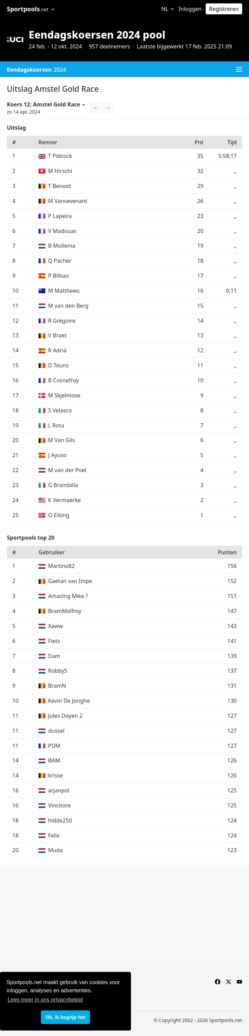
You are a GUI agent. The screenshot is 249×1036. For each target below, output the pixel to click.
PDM (54, 745)
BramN (57, 685)
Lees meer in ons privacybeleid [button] (45, 1000)
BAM (54, 760)
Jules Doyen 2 (65, 715)
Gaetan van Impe (70, 581)
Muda (55, 850)
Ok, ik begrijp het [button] (66, 1017)
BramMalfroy (65, 611)
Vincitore (59, 805)
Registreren (224, 9)
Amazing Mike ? (68, 596)
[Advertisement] (124, 915)
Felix (54, 835)
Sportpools (31, 9)
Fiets (54, 641)
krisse (55, 775)
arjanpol (58, 790)
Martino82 (61, 566)
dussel (56, 730)
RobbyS (57, 670)
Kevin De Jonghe (69, 700)
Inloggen (190, 9)
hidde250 (60, 820)
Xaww (55, 626)
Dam (54, 656)
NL (168, 9)
